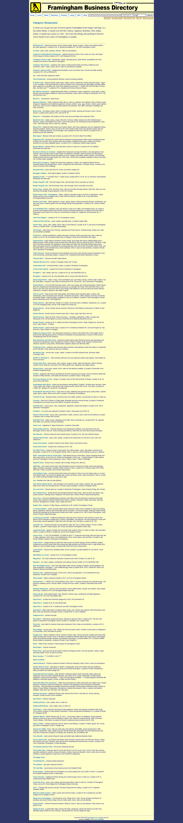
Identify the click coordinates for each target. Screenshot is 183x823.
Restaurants (51, 23)
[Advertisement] (130, 39)
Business (54, 15)
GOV (79, 15)
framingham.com (92, 817)
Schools (64, 15)
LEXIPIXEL (101, 819)
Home (32, 15)
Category (38, 23)
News (46, 15)
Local (39, 15)
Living (72, 15)
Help (85, 15)
